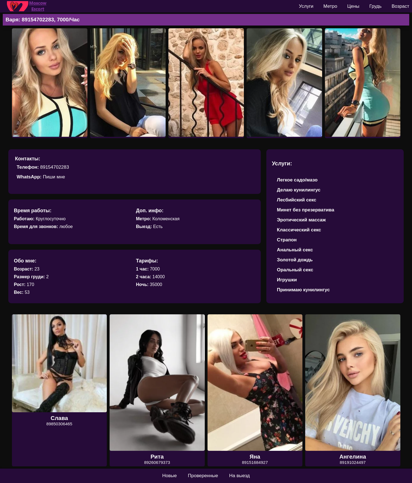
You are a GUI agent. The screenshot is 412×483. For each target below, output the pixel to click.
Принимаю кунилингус (303, 289)
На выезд (239, 475)
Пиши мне (54, 176)
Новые (169, 475)
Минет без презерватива (305, 210)
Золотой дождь (295, 259)
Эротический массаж (301, 219)
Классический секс (299, 229)
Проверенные (203, 475)
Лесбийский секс (296, 200)
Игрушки (287, 279)
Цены (353, 6)
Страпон (287, 239)
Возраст (400, 6)
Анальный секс (295, 249)
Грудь (375, 6)
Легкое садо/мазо (297, 180)
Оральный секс (295, 269)
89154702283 (54, 167)
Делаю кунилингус (298, 190)
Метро (330, 6)
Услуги (306, 6)
